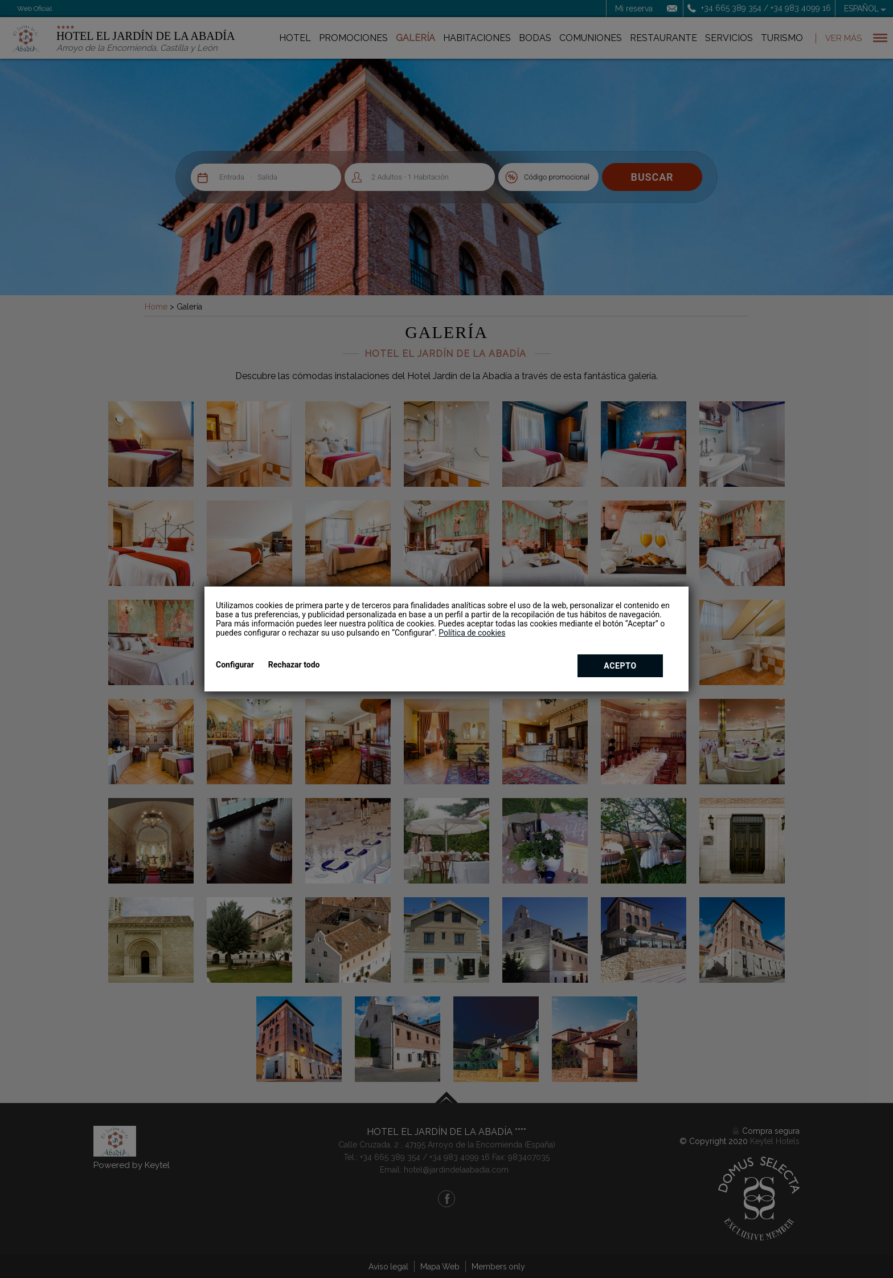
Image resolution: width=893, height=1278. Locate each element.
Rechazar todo (294, 664)
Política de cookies (472, 632)
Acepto (620, 665)
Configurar (235, 664)
